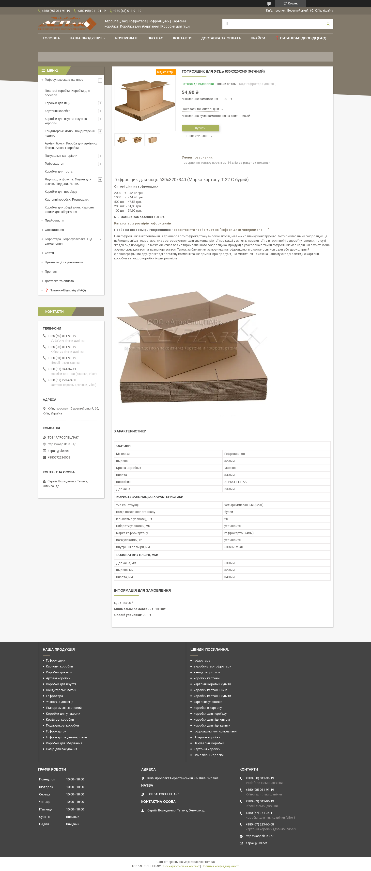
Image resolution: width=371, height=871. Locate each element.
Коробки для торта (58, 171)
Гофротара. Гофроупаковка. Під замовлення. (68, 241)
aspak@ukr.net (58, 451)
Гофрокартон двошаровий (66, 737)
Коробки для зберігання (64, 743)
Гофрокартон (54, 163)
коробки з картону (208, 708)
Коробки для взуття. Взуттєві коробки (66, 121)
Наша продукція (86, 38)
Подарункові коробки (62, 725)
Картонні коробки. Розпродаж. (67, 199)
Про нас (155, 38)
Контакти (182, 38)
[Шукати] (328, 24)
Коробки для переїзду (61, 191)
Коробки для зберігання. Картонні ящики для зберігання (69, 210)
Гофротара (54, 696)
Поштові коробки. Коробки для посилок (67, 93)
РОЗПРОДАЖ (126, 38)
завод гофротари (207, 672)
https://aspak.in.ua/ (62, 444)
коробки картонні (207, 678)
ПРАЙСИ (258, 38)
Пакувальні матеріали (61, 156)
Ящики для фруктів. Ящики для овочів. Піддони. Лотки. (68, 181)
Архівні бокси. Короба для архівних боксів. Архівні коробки (71, 146)
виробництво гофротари (212, 666)
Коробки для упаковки (63, 713)
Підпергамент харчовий (64, 708)
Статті (49, 253)
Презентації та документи (64, 262)
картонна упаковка (208, 702)
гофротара (202, 660)
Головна (51, 38)
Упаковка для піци (59, 702)
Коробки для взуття (61, 684)
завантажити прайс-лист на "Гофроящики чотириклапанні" (221, 230)
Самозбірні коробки (209, 755)
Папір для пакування (61, 749)
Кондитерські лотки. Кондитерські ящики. (69, 133)
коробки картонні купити (212, 696)
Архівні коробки (58, 678)
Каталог (120, 223)
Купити (200, 128)
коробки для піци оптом (212, 719)
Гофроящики (55, 660)
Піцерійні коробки (207, 737)
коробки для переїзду (210, 713)
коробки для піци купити (212, 725)
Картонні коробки (57, 111)
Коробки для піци (57, 103)
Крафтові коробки (60, 719)
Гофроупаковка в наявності (65, 79)
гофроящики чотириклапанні (215, 731)
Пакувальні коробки (209, 743)
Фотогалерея (54, 230)
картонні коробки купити (212, 684)
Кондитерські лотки (61, 690)
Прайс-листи (54, 220)
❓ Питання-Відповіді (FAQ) (300, 38)
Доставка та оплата (221, 38)
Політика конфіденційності (220, 866)
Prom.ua (209, 862)
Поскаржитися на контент (181, 866)
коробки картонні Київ (210, 690)
